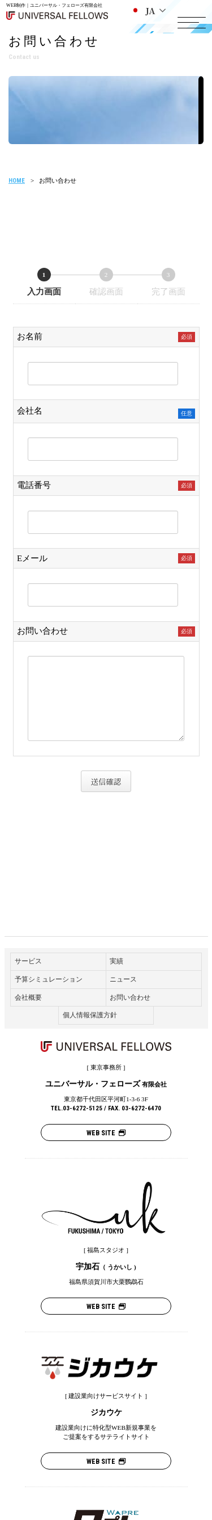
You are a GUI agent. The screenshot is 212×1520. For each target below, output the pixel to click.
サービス (28, 961)
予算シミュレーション (49, 979)
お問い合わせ (130, 997)
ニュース (123, 979)
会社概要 (28, 997)
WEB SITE (106, 1133)
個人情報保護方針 (90, 1015)
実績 (116, 961)
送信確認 (109, 781)
